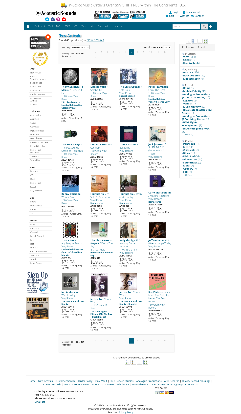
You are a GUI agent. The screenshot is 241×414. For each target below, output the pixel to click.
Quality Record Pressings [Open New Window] (196, 380)
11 (158, 52)
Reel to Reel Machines (40, 151)
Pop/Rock (34, 228)
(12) (190, 100)
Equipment (35, 111)
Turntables (40, 160)
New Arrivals (35, 72)
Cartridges (40, 126)
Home (32, 380)
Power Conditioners (40, 142)
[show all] (189, 134)
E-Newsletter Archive (36, 99)
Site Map (34, 104)
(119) (188, 147)
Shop (32, 68)
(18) (189, 153)
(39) (194, 75)
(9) (194, 106)
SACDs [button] (68, 26)
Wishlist (182, 15)
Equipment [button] (39, 26)
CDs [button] (76, 26)
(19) (194, 91)
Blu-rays (40, 171)
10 (150, 52)
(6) (193, 78)
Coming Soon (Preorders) (37, 77)
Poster (33, 209)
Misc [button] (92, 26)
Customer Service (65, 380)
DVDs (40, 179)
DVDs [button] (58, 26)
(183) (192, 143)
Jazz (32, 243)
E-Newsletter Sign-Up (170, 384)
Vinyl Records (40, 190)
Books (33, 201)
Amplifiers (40, 119)
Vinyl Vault (101, 380)
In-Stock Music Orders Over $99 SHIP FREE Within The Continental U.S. (123, 5)
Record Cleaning (40, 146)
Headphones (40, 138)
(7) (188, 165)
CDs (40, 175)
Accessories (40, 115)
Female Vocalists (37, 236)
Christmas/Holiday (38, 251)
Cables (40, 123)
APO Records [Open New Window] (171, 380)
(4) (187, 171)
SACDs (40, 186)
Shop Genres (36, 90)
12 (165, 52)
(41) (189, 60)
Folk (32, 240)
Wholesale (123, 384)
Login (174, 12)
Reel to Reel (40, 183)
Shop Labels (35, 86)
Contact (197, 15)
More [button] (118, 26)
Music (33, 167)
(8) (197, 111)
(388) (189, 56)
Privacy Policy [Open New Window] (125, 412)
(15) (196, 96)
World (33, 259)
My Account (191, 12)
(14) (191, 156)
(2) (192, 63)
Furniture (40, 134)
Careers (109, 384)
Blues (32, 224)
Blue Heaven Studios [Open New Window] (121, 380)
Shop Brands (36, 82)
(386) (191, 72)
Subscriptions (104, 26)
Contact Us (191, 384)
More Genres (40, 263)
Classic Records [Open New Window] (52, 384)
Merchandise (36, 205)
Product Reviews (37, 94)
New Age (34, 247)
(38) (191, 150)
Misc (32, 197)
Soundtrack (35, 255)
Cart (169, 15)
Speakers (40, 156)
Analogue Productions (149, 380)
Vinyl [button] (50, 26)
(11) (189, 103)
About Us (97, 384)
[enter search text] (186, 26)
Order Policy (85, 380)
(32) (189, 88)
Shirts (33, 213)
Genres (33, 220)
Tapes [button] (84, 26)
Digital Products (40, 130)
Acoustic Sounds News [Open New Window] (77, 384)
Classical (34, 232)
